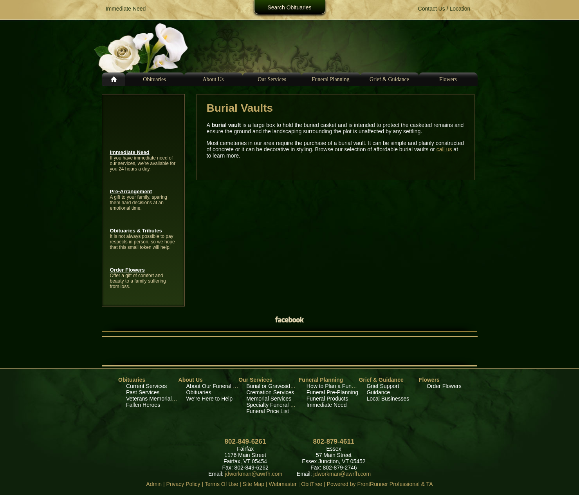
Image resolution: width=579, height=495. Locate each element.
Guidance (378, 392)
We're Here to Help (209, 398)
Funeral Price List (267, 411)
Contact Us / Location (444, 8)
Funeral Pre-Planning (332, 392)
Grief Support (382, 386)
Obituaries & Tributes (136, 231)
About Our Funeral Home (216, 386)
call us (444, 149)
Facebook (289, 319)
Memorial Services (268, 398)
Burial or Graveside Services (281, 386)
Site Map (253, 484)
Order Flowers (127, 270)
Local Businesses (387, 398)
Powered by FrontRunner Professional (373, 484)
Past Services (143, 392)
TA (429, 484)
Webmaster (282, 484)
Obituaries (154, 79)
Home (113, 79)
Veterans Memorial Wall (155, 398)
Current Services (146, 386)
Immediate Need (130, 152)
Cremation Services (270, 392)
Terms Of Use (221, 484)
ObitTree (311, 484)
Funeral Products (327, 398)
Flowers (448, 79)
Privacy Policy (183, 484)
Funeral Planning (321, 380)
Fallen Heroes (143, 405)
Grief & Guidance (381, 380)
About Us (191, 380)
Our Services (255, 380)
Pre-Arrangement (131, 191)
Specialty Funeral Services (278, 405)
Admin (154, 484)
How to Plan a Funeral (334, 386)
